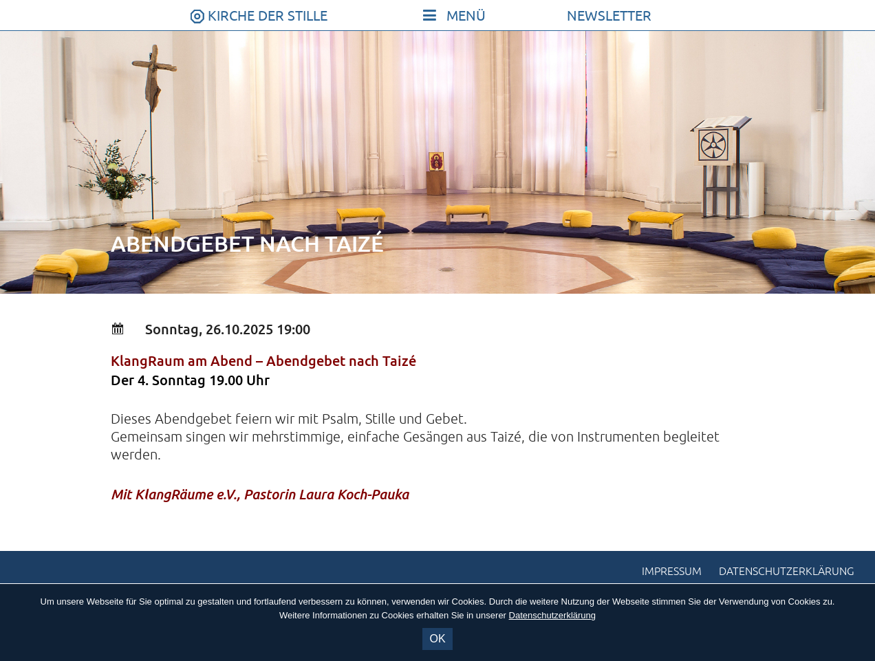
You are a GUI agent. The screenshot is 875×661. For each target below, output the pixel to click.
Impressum (672, 571)
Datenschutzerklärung (786, 571)
